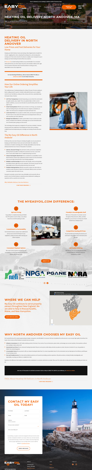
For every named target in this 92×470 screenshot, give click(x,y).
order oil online (69, 7)
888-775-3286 (81, 7)
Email (24, 415)
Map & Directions (31, 468)
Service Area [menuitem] (39, 7)
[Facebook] (73, 464)
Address (8, 420)
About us (46, 261)
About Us (52, 467)
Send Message (22, 448)
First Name (8, 410)
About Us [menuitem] (34, 7)
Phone (7, 415)
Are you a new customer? (11, 425)
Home (51, 464)
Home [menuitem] (30, 7)
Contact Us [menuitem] (52, 7)
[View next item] (47, 283)
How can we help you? (11, 429)
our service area (10, 317)
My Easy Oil (8, 61)
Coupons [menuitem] (58, 7)
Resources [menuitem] (46, 7)
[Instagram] (76, 464)
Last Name (25, 410)
